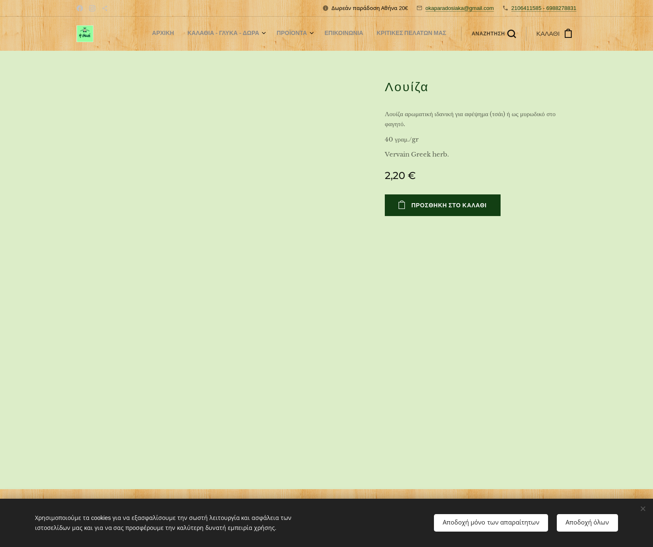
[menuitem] (386, 33)
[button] (493, 33)
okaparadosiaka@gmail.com (460, 8)
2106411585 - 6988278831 (543, 8)
